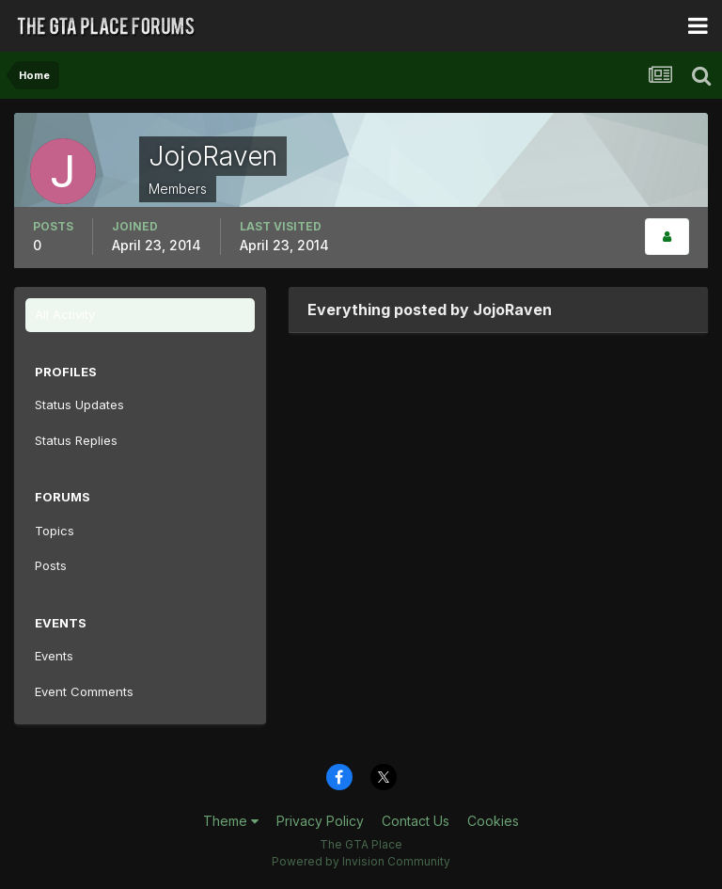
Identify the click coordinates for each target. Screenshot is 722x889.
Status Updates (79, 404)
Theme (231, 821)
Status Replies (76, 440)
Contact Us (415, 821)
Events (54, 655)
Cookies (493, 821)
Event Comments (84, 691)
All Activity (65, 314)
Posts (51, 565)
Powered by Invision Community (361, 861)
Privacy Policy (320, 821)
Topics (54, 530)
